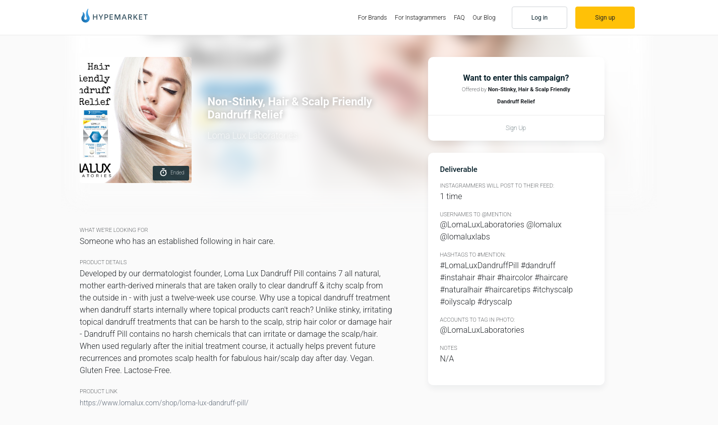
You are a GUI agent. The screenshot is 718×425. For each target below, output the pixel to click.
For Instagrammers (420, 17)
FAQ (459, 17)
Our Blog (484, 17)
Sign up (605, 17)
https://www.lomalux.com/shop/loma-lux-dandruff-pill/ (164, 403)
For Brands (374, 17)
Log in (539, 17)
